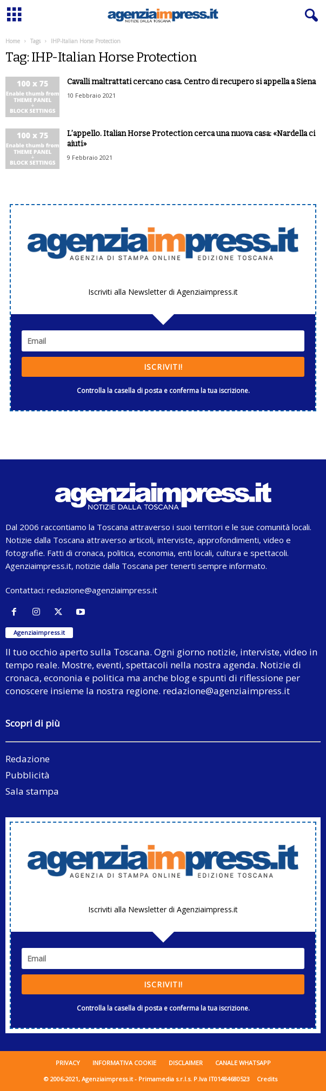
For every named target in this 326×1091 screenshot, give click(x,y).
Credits (267, 1079)
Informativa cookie (124, 1063)
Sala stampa (32, 791)
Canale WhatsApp (243, 1063)
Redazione (27, 759)
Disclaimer (186, 1063)
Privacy (68, 1063)
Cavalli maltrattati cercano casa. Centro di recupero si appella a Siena (191, 81)
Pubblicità (27, 775)
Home (12, 41)
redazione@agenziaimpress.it (102, 590)
